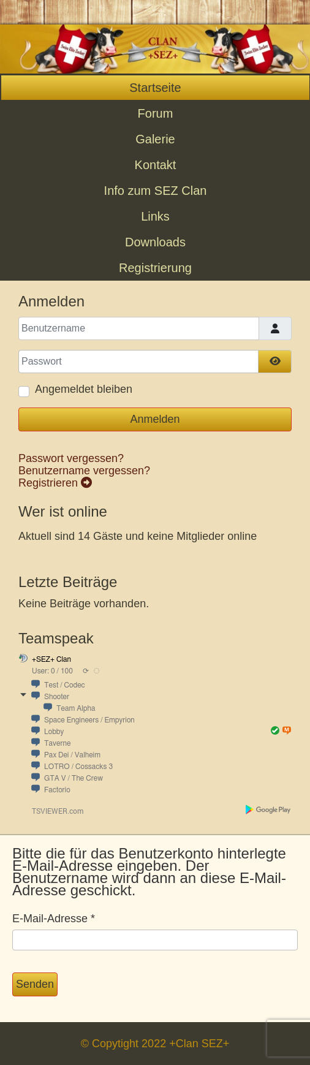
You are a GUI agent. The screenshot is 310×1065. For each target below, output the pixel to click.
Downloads (155, 242)
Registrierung (155, 268)
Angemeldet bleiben (83, 389)
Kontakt (155, 165)
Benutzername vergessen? (84, 470)
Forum (155, 113)
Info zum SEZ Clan (155, 190)
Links (155, 216)
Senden (35, 984)
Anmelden (155, 419)
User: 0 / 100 (52, 671)
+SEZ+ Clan (51, 659)
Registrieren (55, 483)
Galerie (155, 139)
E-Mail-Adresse (53, 918)
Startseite (155, 87)
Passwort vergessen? (71, 458)
